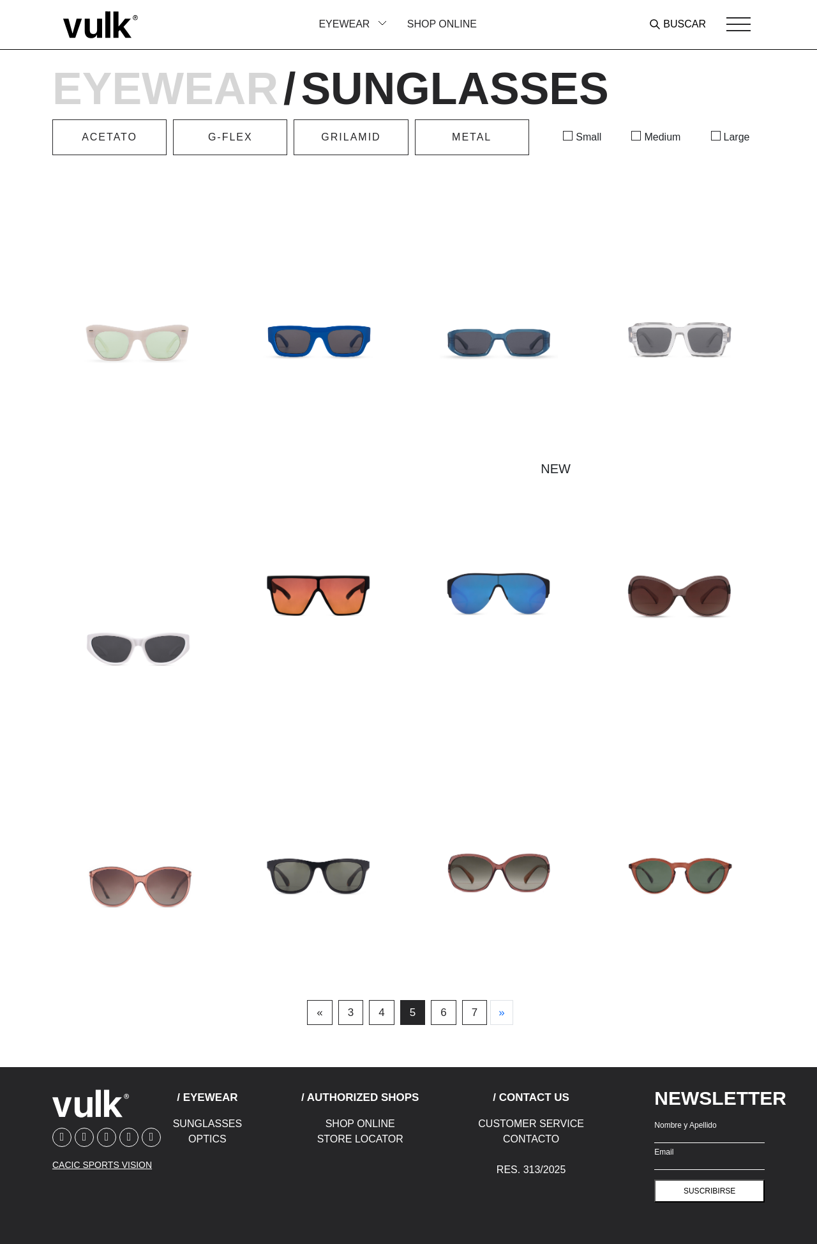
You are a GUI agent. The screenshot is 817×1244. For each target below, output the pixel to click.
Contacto (531, 1139)
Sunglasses (207, 1123)
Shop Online (442, 24)
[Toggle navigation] (738, 24)
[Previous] (319, 1013)
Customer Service (531, 1123)
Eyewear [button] (345, 24)
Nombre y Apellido (685, 1125)
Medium (662, 137)
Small (588, 137)
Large (737, 137)
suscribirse (709, 1191)
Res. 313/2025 (531, 1169)
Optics (207, 1139)
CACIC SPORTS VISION (102, 1165)
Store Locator (360, 1139)
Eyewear (165, 89)
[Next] (501, 1013)
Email (663, 1152)
